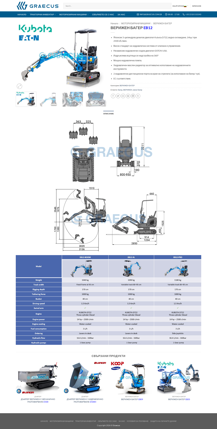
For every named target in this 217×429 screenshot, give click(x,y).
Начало (114, 23)
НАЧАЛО (22, 14)
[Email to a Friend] (123, 96)
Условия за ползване (137, 421)
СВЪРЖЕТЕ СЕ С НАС (103, 14)
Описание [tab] (108, 114)
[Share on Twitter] (118, 96)
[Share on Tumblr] (138, 96)
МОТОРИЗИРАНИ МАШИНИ (74, 14)
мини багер (137, 90)
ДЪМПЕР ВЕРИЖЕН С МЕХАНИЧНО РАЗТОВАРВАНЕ (38, 400)
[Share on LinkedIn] (133, 96)
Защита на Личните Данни (163, 421)
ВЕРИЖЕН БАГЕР (162, 23)
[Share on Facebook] (113, 96)
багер (120, 90)
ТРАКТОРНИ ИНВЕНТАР (43, 14)
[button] (196, 6)
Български (180, 6)
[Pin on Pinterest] (128, 96)
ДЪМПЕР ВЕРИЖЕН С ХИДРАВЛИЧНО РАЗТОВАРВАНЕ (85, 400)
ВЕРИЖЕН (127, 90)
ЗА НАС (121, 14)
